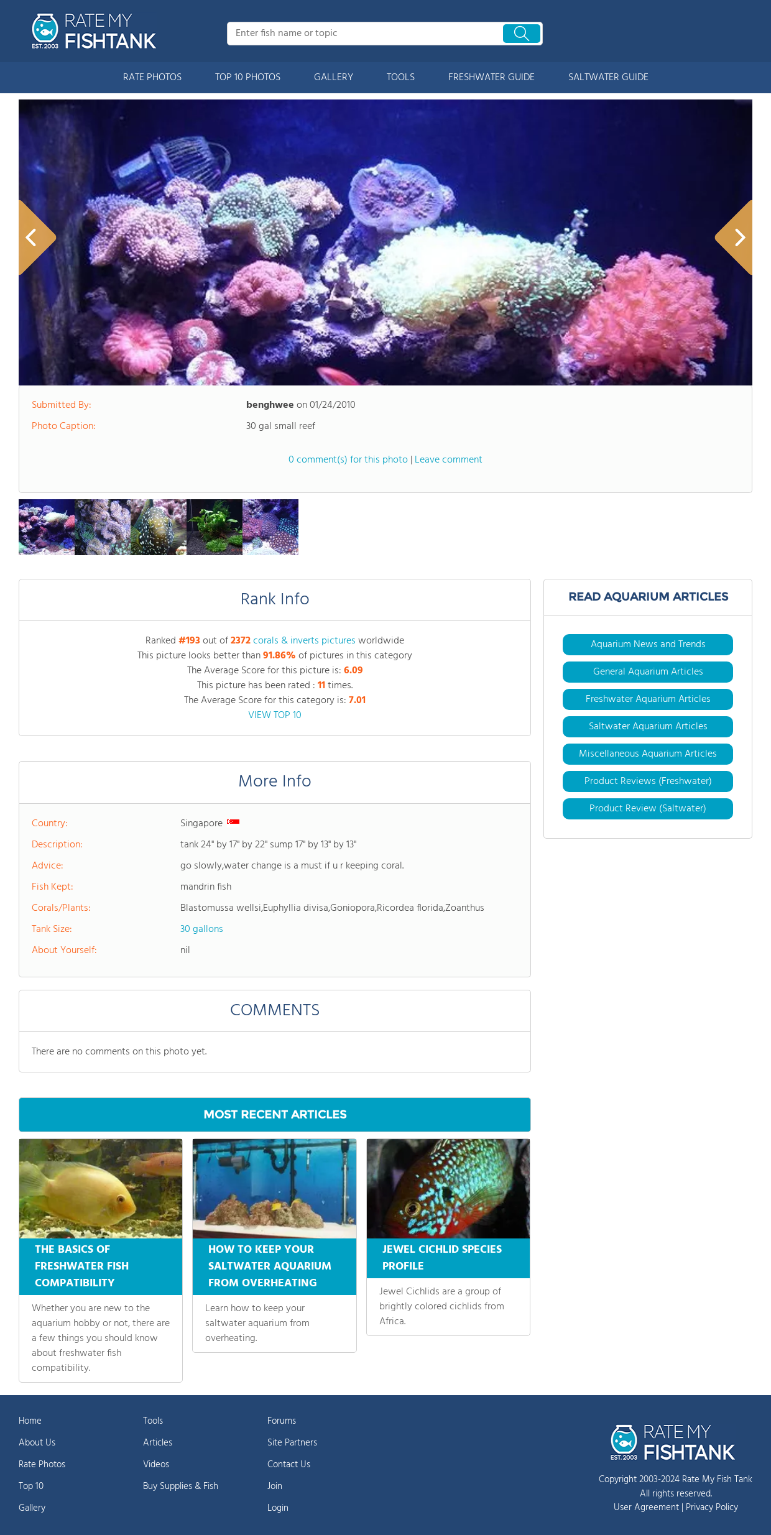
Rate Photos (42, 1464)
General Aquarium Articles (648, 672)
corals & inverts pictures (304, 641)
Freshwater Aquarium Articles (648, 699)
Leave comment (448, 460)
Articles (157, 1443)
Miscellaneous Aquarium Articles (648, 754)
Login (278, 1508)
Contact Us (288, 1464)
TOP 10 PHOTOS (247, 78)
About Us (37, 1443)
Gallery (32, 1508)
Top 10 (31, 1486)
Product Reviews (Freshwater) (648, 781)
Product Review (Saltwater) (647, 809)
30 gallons (201, 929)
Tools (153, 1421)
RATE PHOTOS (152, 78)
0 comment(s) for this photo (348, 460)
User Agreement (646, 1507)
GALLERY (333, 78)
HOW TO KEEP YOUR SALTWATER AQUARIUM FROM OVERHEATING (269, 1267)
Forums (281, 1421)
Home (30, 1421)
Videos (156, 1464)
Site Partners (292, 1443)
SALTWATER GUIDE (608, 78)
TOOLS (401, 78)
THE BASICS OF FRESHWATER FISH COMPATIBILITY (82, 1267)
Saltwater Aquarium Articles (648, 727)
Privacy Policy (712, 1507)
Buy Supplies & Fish (180, 1486)
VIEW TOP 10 (275, 716)
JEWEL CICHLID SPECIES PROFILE (442, 1258)
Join (274, 1486)
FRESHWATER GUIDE (491, 78)
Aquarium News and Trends (648, 645)
